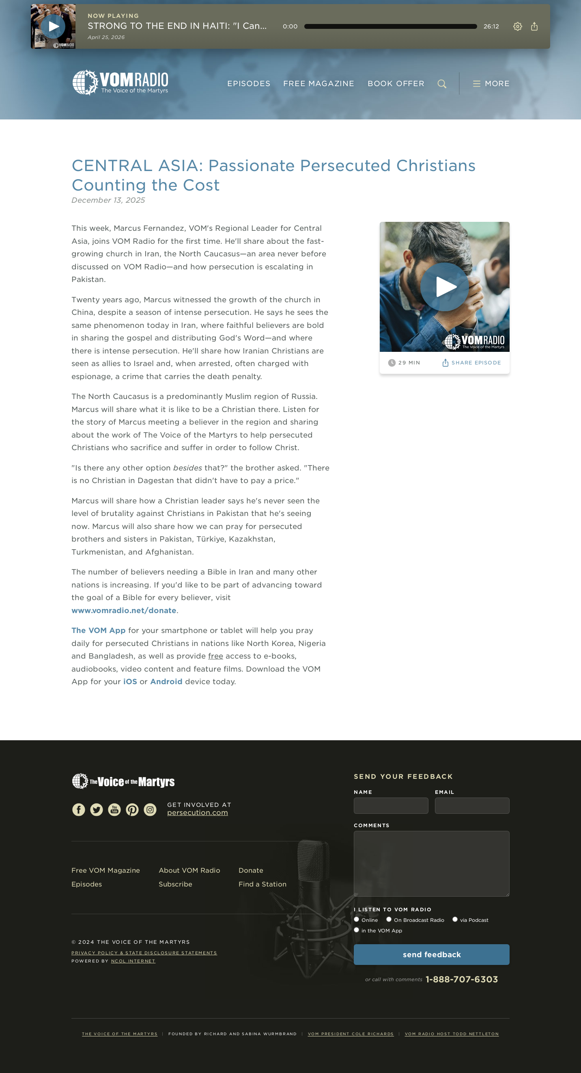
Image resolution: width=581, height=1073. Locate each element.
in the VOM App (382, 922)
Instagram (150, 809)
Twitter (96, 809)
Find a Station (262, 884)
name (363, 792)
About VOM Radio (189, 870)
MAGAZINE (318, 83)
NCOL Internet (133, 960)
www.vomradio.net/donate (123, 610)
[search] (441, 83)
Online (370, 911)
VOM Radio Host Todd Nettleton (452, 1025)
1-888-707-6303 (462, 970)
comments (372, 825)
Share (533, 26)
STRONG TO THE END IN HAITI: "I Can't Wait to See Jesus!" (178, 26)
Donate (251, 870)
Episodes (248, 83)
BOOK (396, 83)
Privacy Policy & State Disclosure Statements (144, 952)
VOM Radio (120, 82)
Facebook (78, 809)
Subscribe (175, 884)
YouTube (114, 809)
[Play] (53, 26)
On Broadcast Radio (419, 911)
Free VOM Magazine (105, 870)
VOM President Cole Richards (351, 1025)
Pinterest (132, 809)
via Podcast (474, 911)
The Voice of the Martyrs (119, 1025)
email (445, 792)
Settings (518, 26)
